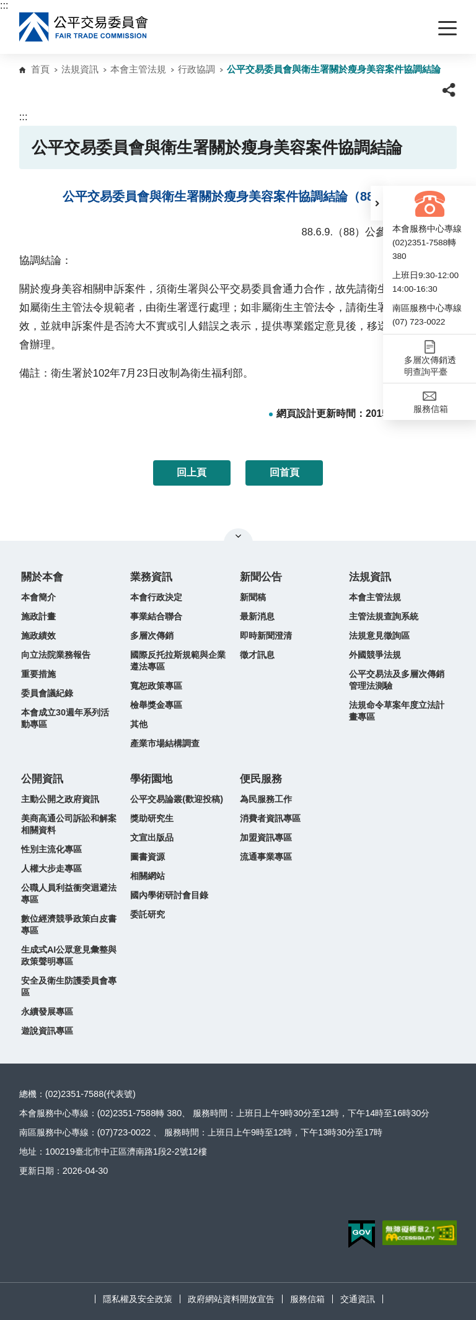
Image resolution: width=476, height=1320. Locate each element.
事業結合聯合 (156, 616)
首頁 (40, 69)
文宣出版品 (152, 837)
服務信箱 (307, 1299)
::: (4, 5)
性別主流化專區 (51, 849)
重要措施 (38, 674)
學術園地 (151, 779)
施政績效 (38, 635)
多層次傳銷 (152, 635)
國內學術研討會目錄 (169, 895)
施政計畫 (38, 616)
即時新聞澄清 (266, 635)
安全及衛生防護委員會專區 (69, 986)
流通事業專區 (266, 857)
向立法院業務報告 (55, 655)
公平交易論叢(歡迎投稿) (176, 799)
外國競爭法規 (375, 655)
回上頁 (191, 472)
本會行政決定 (156, 597)
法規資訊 (80, 69)
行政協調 (196, 69)
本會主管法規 (138, 69)
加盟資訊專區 (266, 837)
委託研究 (147, 914)
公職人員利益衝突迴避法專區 (69, 893)
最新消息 (257, 616)
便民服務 (261, 779)
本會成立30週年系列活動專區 (65, 718)
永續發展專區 (47, 1011)
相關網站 (147, 876)
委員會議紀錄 (47, 693)
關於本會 (42, 577)
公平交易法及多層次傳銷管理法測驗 (396, 680)
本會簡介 (38, 597)
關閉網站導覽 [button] (238, 535)
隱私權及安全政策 (137, 1299)
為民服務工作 (266, 799)
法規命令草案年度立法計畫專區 (396, 711)
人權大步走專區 (51, 868)
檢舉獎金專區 (156, 705)
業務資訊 (151, 577)
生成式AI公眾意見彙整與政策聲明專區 (69, 955)
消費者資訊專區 (270, 818)
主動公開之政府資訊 (60, 799)
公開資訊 (42, 779)
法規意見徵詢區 (379, 635)
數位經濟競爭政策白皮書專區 (69, 924)
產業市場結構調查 (165, 743)
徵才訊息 (257, 655)
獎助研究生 (152, 818)
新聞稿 (253, 597)
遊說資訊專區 (47, 1031)
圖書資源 (147, 857)
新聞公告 (261, 577)
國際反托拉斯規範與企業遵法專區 (178, 660)
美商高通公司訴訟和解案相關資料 (69, 824)
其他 (139, 724)
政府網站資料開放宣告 (231, 1299)
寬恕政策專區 (156, 686)
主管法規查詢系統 (383, 616)
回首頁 (284, 472)
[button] (377, 203)
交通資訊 (357, 1299)
